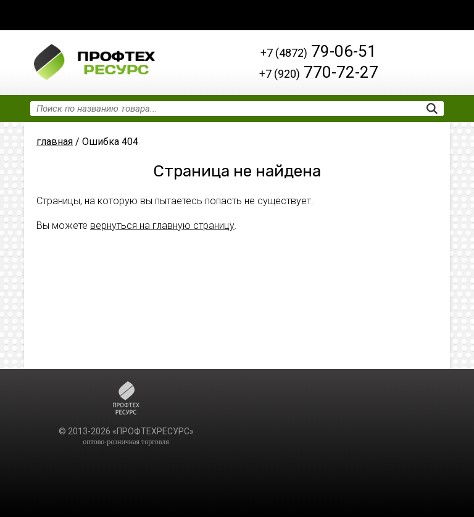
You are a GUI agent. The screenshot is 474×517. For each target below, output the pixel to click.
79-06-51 (318, 51)
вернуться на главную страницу (162, 225)
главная (54, 141)
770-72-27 (318, 72)
